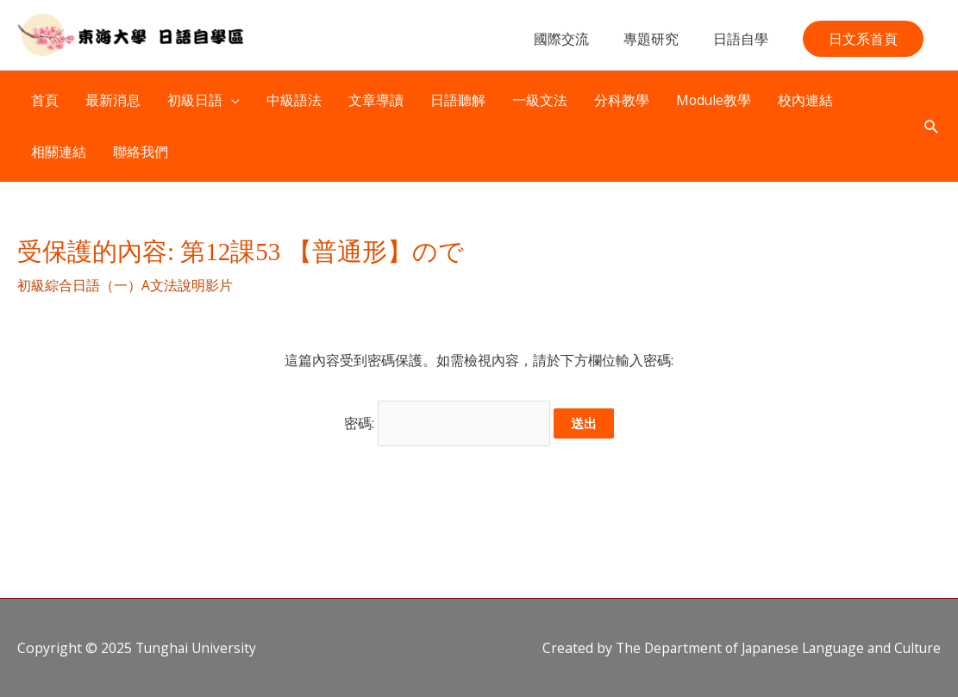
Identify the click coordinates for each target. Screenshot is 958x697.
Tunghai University (197, 647)
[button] (863, 45)
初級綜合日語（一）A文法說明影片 (125, 288)
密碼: (447, 423)
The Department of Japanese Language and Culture (772, 647)
